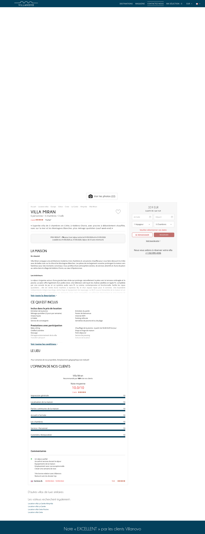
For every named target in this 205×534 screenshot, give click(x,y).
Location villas (43, 117)
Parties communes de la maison (45, 318)
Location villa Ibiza (73, 495)
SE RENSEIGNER (142, 145)
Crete (67, 117)
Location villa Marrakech (75, 492)
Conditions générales (36, 528)
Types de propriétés (35, 492)
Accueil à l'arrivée (38, 325)
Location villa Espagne (74, 501)
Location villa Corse (73, 505)
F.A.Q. (30, 521)
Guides (30, 498)
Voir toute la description (44, 205)
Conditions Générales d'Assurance (41, 531)
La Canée (74, 117)
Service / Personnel (39, 338)
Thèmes (31, 495)
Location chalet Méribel (75, 508)
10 (124, 305)
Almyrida (83, 117)
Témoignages (33, 511)
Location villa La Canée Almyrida (40, 414)
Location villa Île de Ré (74, 518)
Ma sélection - (174, 3)
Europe (53, 117)
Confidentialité (33, 524)
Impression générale (40, 305)
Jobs (29, 514)
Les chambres (37, 332)
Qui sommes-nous (35, 508)
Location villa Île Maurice (75, 498)
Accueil (33, 117)
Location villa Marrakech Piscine (78, 521)
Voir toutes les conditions (44, 254)
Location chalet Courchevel (76, 511)
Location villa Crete (35, 422)
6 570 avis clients (67, 451)
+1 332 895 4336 (153, 163)
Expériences (32, 501)
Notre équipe (33, 505)
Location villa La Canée (37, 416)
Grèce (60, 117)
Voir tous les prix (153, 151)
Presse (30, 518)
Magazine (140, 3)
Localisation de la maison (42, 312)
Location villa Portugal (75, 514)
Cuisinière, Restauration (41, 345)
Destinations (126, 3)
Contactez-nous (155, 3)
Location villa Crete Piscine (38, 419)
